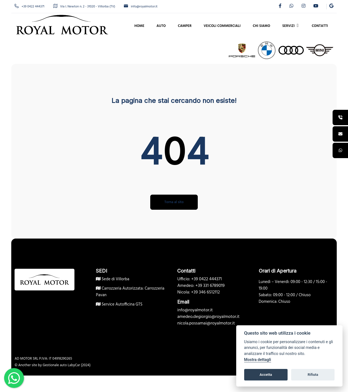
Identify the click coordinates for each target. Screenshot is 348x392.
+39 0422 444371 (34, 6)
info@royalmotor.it (146, 6)
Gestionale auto (60, 365)
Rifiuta (313, 375)
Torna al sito (173, 202)
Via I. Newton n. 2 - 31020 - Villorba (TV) (89, 6)
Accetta (266, 375)
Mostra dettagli (257, 359)
